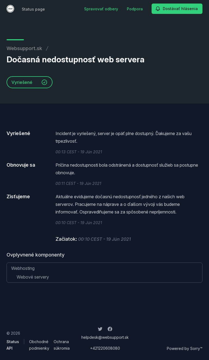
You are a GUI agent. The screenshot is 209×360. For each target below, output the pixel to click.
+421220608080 (105, 348)
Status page (33, 9)
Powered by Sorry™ (184, 348)
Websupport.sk (24, 48)
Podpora (135, 9)
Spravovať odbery (101, 9)
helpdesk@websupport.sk (105, 337)
